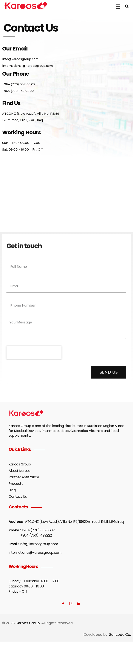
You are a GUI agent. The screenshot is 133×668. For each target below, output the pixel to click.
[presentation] (34, 355)
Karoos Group (27, 623)
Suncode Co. (120, 635)
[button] (127, 6)
